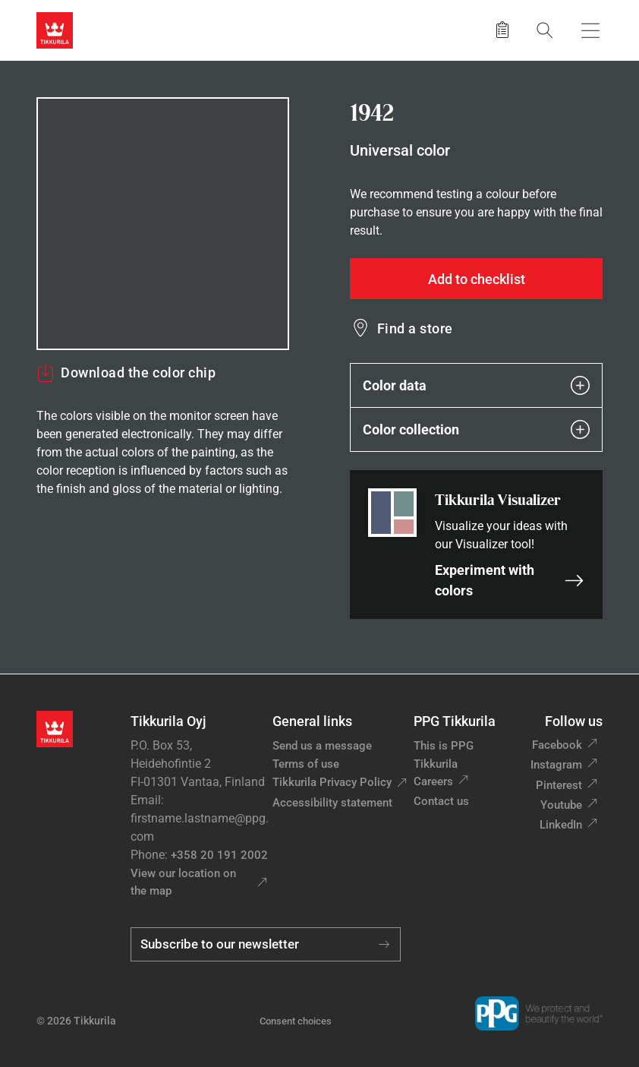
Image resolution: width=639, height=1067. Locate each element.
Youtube (561, 805)
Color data (476, 385)
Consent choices (296, 1021)
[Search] (545, 30)
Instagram (556, 765)
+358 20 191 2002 (219, 855)
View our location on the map (183, 882)
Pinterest (559, 785)
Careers (433, 781)
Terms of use (305, 764)
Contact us (441, 801)
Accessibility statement (332, 803)
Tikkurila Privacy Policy (332, 782)
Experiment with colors (509, 580)
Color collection (476, 429)
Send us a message (322, 746)
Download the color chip (126, 373)
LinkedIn (561, 825)
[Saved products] (502, 30)
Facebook (557, 745)
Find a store (415, 328)
